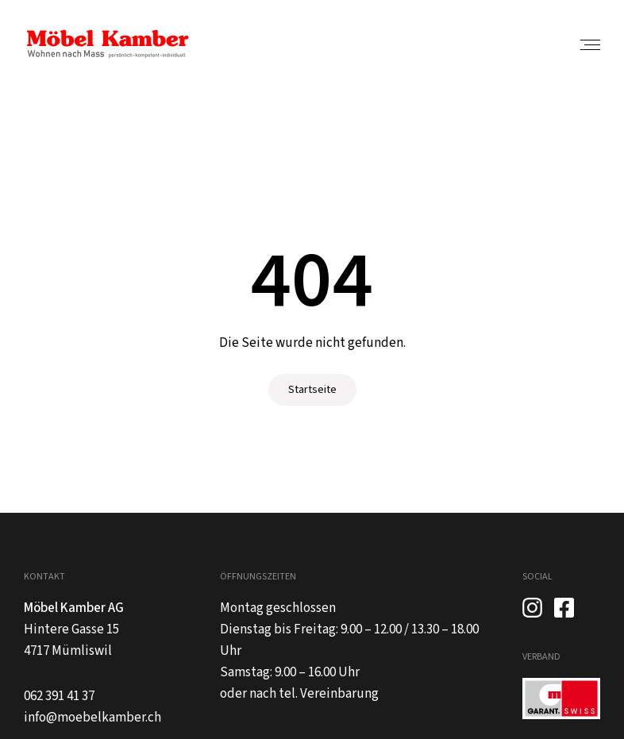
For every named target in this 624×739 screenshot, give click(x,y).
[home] (107, 44)
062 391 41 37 (59, 696)
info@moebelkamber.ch (92, 717)
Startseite (312, 390)
